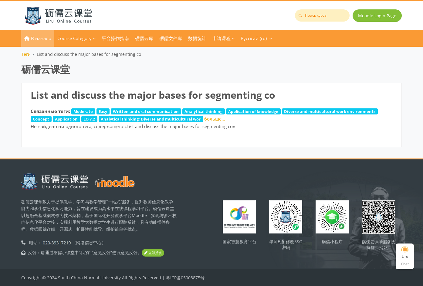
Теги (26, 54)
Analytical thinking (203, 111)
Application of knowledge (253, 111)
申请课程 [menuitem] (221, 38)
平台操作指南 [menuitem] (115, 38)
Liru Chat (405, 257)
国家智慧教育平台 (239, 241)
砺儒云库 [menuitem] (144, 38)
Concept (41, 119)
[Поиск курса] (322, 15)
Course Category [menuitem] (74, 38)
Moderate (83, 111)
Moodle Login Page (377, 16)
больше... (214, 119)
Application (66, 119)
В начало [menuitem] (41, 38)
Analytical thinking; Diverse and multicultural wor (151, 119)
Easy (103, 111)
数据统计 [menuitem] (197, 38)
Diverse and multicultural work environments (329, 111)
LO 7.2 (89, 119)
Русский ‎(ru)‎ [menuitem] (254, 38)
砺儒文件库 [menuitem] (170, 38)
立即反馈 (153, 252)
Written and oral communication (146, 111)
